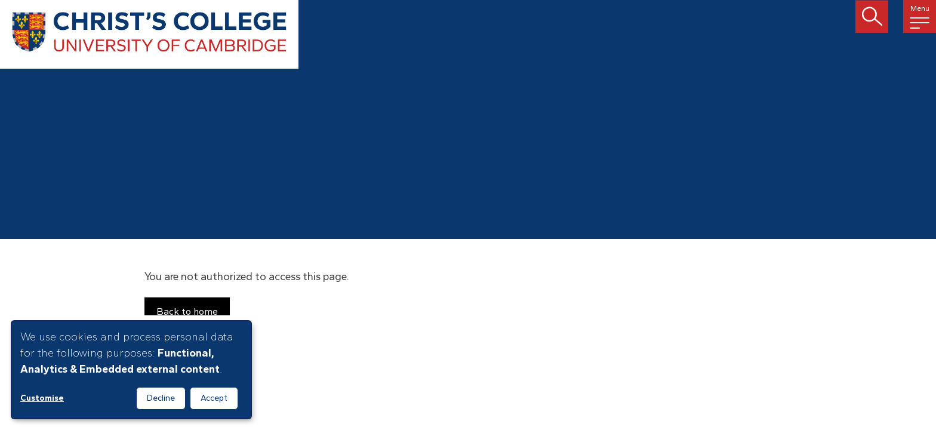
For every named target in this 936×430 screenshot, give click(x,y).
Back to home (187, 311)
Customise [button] (42, 398)
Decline (161, 398)
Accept (214, 398)
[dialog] (131, 369)
